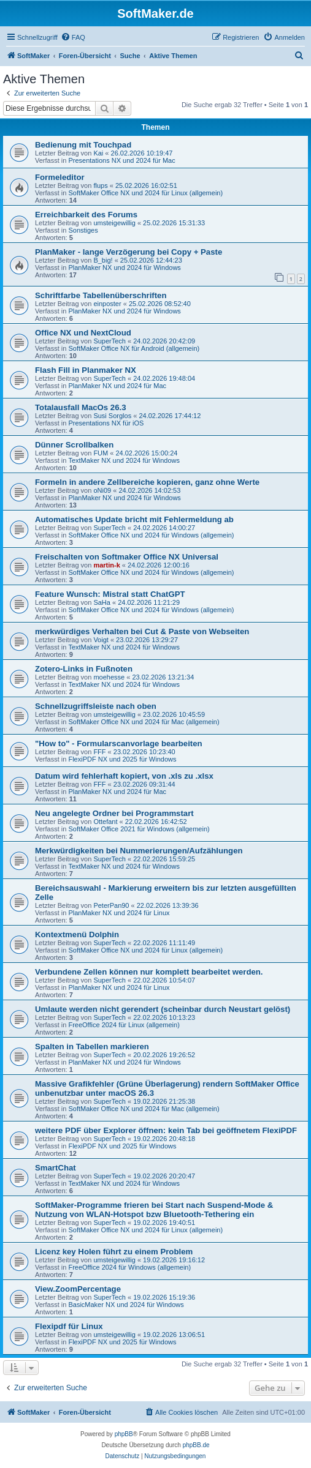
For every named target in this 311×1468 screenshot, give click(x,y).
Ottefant (105, 821)
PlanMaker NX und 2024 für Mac (117, 385)
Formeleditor (60, 177)
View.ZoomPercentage (78, 1289)
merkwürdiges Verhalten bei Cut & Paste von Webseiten (142, 631)
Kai (98, 153)
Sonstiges (83, 230)
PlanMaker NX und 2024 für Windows (124, 267)
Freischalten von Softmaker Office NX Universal (126, 556)
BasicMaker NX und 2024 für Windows (125, 1304)
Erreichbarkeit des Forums (86, 214)
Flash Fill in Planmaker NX (85, 370)
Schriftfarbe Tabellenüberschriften (100, 295)
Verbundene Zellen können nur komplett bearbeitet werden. (149, 971)
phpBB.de (196, 1445)
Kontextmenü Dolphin (77, 934)
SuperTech (109, 341)
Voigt (100, 639)
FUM (100, 453)
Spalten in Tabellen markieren (92, 1046)
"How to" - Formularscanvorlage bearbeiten (118, 743)
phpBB (124, 1434)
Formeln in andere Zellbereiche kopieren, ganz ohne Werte (147, 482)
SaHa (101, 602)
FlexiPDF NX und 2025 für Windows (122, 759)
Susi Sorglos (112, 415)
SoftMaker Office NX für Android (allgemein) (133, 348)
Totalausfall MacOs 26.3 (80, 407)
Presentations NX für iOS (106, 423)
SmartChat (55, 1167)
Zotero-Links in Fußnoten (83, 668)
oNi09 (102, 490)
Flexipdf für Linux (69, 1326)
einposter (107, 303)
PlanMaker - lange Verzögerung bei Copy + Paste (128, 252)
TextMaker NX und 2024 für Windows (124, 460)
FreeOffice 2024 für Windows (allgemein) (129, 1267)
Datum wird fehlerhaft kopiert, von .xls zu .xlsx (124, 776)
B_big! (102, 260)
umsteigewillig (114, 223)
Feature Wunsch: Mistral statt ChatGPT (110, 594)
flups (100, 185)
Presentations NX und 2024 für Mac (121, 160)
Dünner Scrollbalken (74, 444)
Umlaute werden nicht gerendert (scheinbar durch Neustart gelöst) (162, 1009)
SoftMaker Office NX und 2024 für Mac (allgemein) (143, 721)
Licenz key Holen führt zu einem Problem (114, 1251)
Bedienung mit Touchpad (83, 144)
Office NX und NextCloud (83, 332)
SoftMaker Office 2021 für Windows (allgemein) (138, 829)
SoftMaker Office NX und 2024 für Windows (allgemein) (151, 535)
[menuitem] (73, 37)
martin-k (106, 565)
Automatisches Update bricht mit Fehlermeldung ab (134, 519)
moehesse (109, 677)
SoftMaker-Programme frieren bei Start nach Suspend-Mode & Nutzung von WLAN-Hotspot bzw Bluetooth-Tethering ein (154, 1209)
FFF (99, 751)
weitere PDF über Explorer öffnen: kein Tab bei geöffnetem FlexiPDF (166, 1130)
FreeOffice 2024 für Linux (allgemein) (123, 1024)
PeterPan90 (111, 905)
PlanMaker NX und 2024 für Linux (118, 912)
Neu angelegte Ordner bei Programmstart (114, 813)
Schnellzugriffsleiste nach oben (95, 706)
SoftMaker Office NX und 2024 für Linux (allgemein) (145, 193)
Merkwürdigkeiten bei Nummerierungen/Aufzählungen (139, 850)
